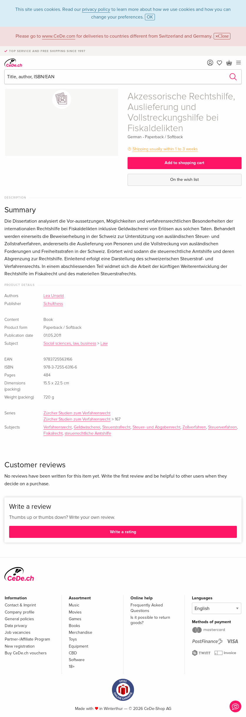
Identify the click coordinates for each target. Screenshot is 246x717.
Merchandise (80, 632)
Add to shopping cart (184, 162)
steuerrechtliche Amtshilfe (88, 433)
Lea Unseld (53, 296)
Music (74, 605)
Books (74, 625)
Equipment (78, 646)
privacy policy (96, 9)
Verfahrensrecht (57, 427)
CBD (73, 653)
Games (75, 618)
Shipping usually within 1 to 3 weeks (165, 148)
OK (150, 17)
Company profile (19, 612)
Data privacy (16, 625)
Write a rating (123, 531)
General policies (19, 618)
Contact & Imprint (20, 605)
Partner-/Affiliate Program (27, 639)
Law (104, 343)
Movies (75, 612)
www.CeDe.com (58, 36)
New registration (20, 646)
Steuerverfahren (222, 427)
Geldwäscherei (87, 427)
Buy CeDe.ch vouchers (26, 653)
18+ (72, 666)
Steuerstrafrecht (116, 427)
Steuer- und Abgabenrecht (156, 427)
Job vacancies (18, 632)
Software (77, 659)
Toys (73, 639)
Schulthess (53, 304)
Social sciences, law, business (69, 343)
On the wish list (184, 179)
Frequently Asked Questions (146, 608)
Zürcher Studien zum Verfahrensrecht (77, 413)
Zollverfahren (194, 427)
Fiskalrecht (53, 433)
